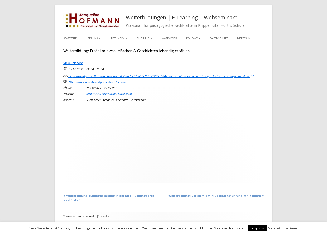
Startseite (70, 38)
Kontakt (192, 38)
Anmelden (104, 216)
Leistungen (117, 38)
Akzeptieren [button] (257, 228)
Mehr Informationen (283, 228)
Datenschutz (219, 38)
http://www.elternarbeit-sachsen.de (109, 94)
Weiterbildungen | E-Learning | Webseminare (182, 17)
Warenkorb (169, 38)
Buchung (143, 38)
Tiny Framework (85, 216)
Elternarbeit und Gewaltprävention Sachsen (97, 82)
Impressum (243, 38)
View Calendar (73, 63)
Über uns (92, 38)
